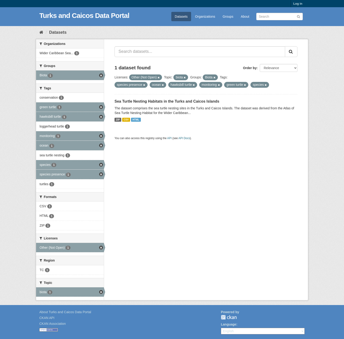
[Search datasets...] (200, 51)
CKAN (229, 317)
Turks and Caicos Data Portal (84, 15)
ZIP (118, 119)
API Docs (184, 138)
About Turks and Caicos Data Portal (65, 312)
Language (228, 324)
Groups (228, 16)
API (169, 138)
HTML (135, 119)
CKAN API (46, 318)
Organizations (205, 16)
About (245, 16)
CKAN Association (52, 324)
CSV (126, 119)
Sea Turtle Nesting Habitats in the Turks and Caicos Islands (167, 101)
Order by (249, 68)
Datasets (181, 16)
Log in (297, 3)
